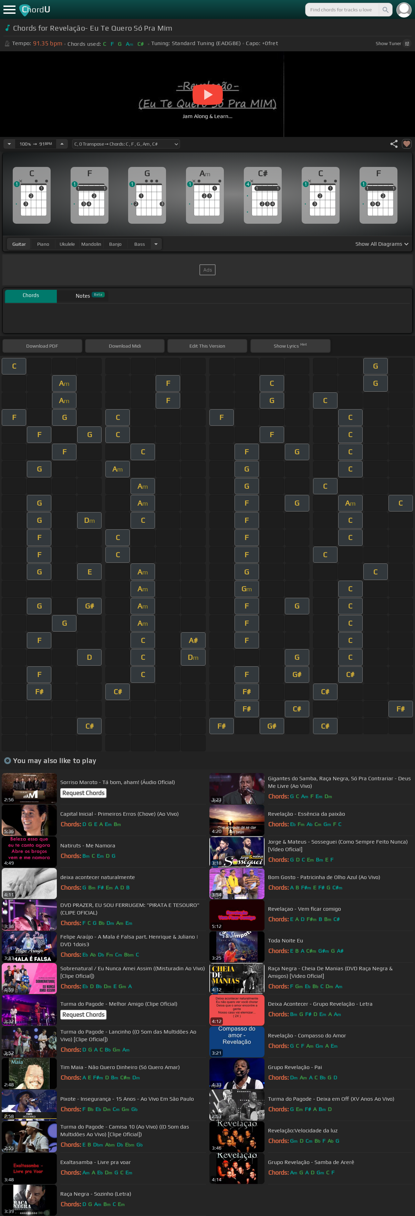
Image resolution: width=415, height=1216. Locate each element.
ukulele (67, 244)
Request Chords (83, 793)
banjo (115, 244)
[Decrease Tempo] (9, 144)
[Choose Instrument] (156, 244)
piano (43, 244)
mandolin (91, 244)
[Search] (385, 10)
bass (139, 244)
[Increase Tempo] (62, 144)
